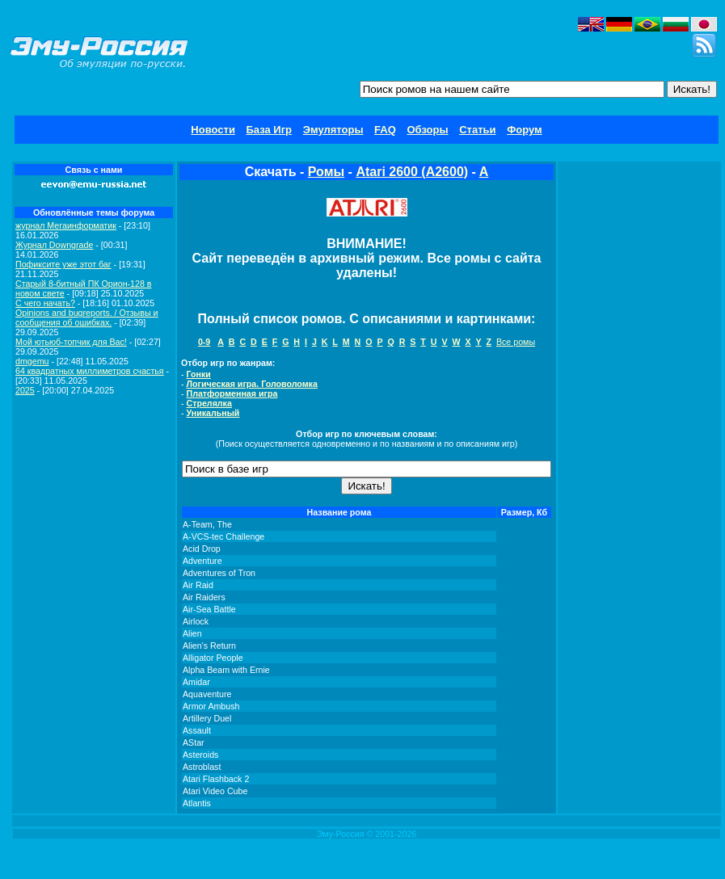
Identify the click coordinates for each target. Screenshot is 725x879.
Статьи (477, 130)
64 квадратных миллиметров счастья (89, 371)
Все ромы (515, 342)
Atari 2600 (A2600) (412, 172)
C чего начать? (45, 303)
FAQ (385, 130)
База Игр (270, 130)
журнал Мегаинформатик (65, 225)
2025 (25, 390)
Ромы (326, 172)
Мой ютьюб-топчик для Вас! (71, 342)
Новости (213, 130)
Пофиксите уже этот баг (63, 264)
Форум (524, 130)
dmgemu (31, 361)
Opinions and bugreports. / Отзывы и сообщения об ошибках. (86, 317)
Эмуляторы (333, 130)
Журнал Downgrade (54, 245)
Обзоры (427, 130)
